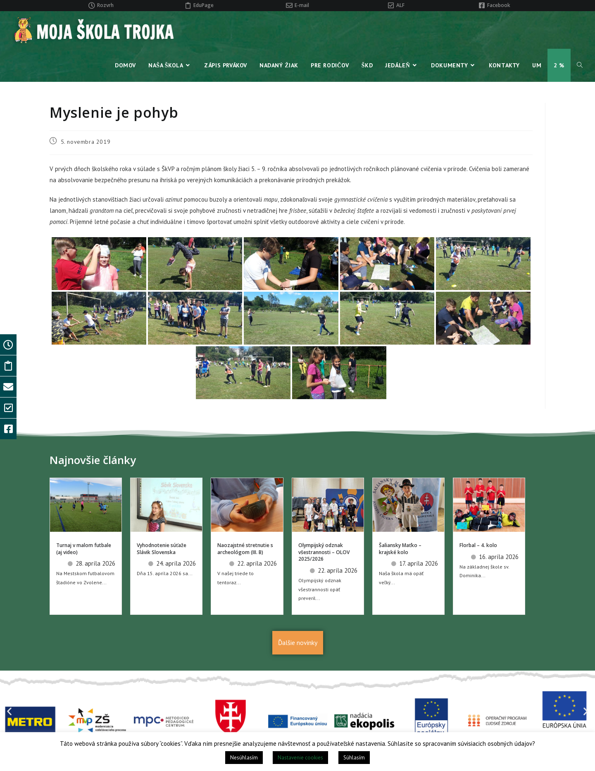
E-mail (302, 5)
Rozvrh (105, 5)
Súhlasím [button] (354, 757)
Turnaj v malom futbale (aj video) (83, 549)
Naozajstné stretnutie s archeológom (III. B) (245, 549)
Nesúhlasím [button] (244, 757)
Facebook (498, 5)
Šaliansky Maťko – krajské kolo (400, 549)
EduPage (203, 5)
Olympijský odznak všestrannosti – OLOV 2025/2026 (324, 552)
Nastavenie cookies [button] (300, 757)
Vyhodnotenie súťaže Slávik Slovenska (161, 549)
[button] (9, 711)
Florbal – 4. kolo (478, 545)
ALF (400, 5)
